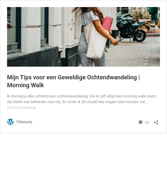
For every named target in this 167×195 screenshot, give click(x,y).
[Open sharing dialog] (156, 120)
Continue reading (21, 107)
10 (143, 122)
